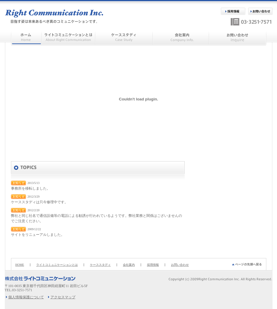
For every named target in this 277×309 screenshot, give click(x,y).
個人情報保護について (26, 297)
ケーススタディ (100, 264)
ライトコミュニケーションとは (57, 264)
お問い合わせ (180, 264)
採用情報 (153, 264)
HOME (19, 264)
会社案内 (129, 264)
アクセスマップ (62, 297)
